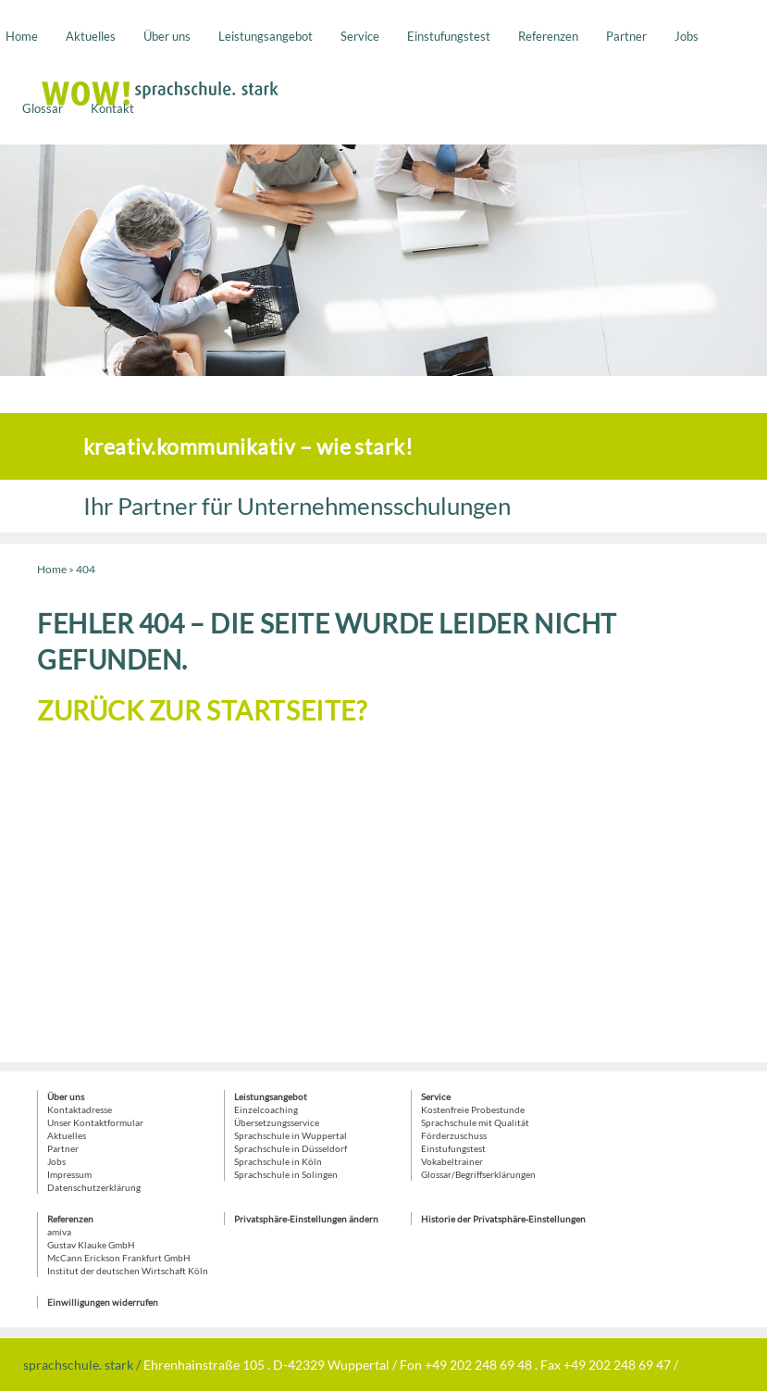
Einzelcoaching (266, 1109)
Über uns (167, 36)
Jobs (686, 36)
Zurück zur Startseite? (201, 710)
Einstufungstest (448, 36)
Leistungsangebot (265, 36)
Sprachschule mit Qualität (475, 1122)
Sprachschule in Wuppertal (290, 1135)
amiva (59, 1231)
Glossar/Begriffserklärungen (478, 1174)
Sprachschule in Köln (278, 1161)
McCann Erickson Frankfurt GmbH (119, 1257)
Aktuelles (91, 36)
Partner (626, 36)
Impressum (69, 1174)
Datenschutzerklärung (94, 1187)
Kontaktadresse (79, 1109)
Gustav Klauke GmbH (91, 1244)
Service (359, 36)
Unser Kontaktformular (95, 1122)
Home (22, 36)
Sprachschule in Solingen (286, 1174)
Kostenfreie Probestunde (473, 1109)
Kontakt (112, 108)
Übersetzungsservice (276, 1122)
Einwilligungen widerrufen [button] (102, 1302)
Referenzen (548, 36)
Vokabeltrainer (452, 1161)
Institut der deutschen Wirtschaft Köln (127, 1270)
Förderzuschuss (454, 1135)
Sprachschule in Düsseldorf (290, 1148)
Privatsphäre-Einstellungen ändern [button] (306, 1218)
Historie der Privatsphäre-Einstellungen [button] (503, 1218)
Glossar (42, 108)
